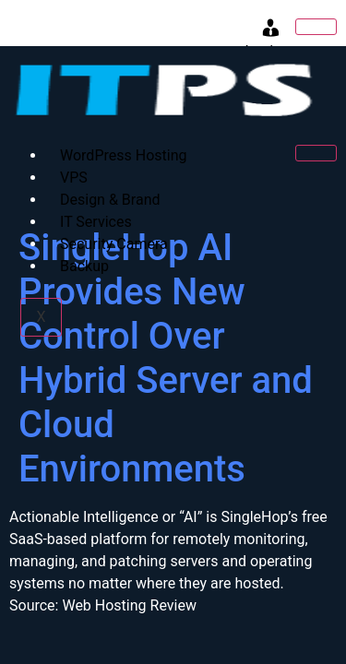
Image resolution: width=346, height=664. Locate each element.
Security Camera (114, 244)
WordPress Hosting (123, 155)
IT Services (96, 222)
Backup (84, 266)
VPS (74, 177)
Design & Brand (110, 199)
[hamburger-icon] (316, 26)
